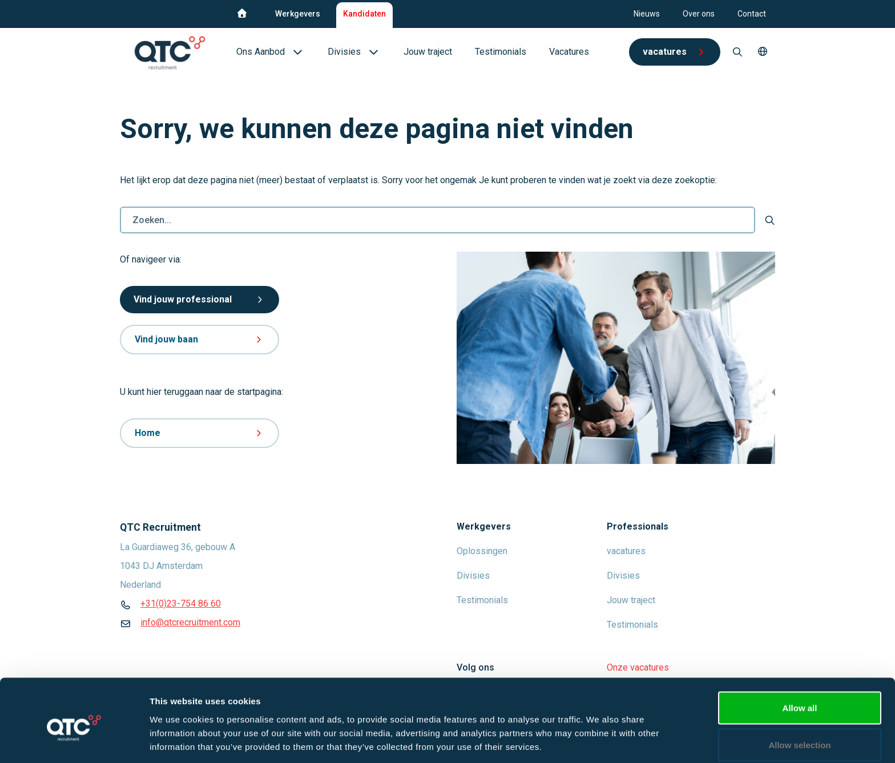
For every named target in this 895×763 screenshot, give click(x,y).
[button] (762, 52)
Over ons (699, 13)
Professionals (637, 526)
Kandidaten (364, 13)
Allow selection (799, 695)
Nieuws (647, 13)
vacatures (626, 551)
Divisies (473, 575)
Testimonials (482, 600)
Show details (599, 733)
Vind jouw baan (199, 339)
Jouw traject (631, 600)
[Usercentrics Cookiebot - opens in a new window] (74, 740)
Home (199, 432)
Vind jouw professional (199, 299)
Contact (751, 13)
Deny (800, 732)
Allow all (800, 658)
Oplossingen (482, 551)
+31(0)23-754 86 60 (180, 603)
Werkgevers (297, 13)
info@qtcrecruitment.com (190, 622)
